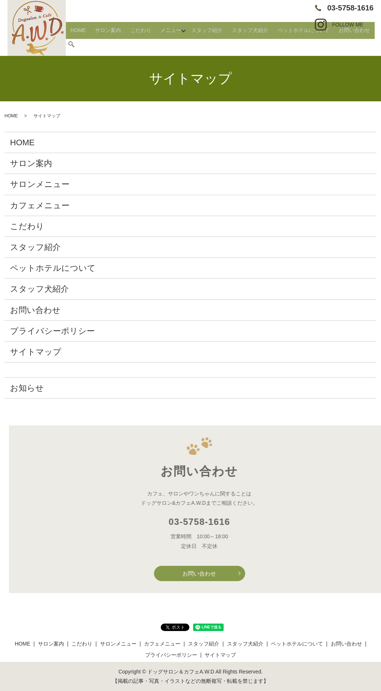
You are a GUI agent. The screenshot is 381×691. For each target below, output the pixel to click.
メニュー (193, 44)
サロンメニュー (40, 184)
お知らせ (27, 388)
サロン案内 (143, 44)
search (375, 44)
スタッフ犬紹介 (264, 44)
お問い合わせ (353, 44)
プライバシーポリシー (52, 331)
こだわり (169, 44)
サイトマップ (35, 351)
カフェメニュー (40, 205)
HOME (118, 44)
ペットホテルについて (309, 44)
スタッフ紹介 (227, 44)
